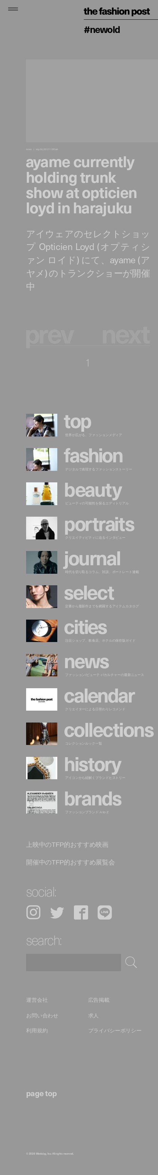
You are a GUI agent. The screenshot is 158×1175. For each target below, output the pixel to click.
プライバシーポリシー (115, 1030)
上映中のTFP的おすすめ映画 (67, 844)
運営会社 (36, 1000)
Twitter (57, 912)
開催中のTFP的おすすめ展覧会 (70, 862)
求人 (93, 1015)
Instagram (33, 912)
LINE (105, 912)
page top (41, 1093)
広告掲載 (99, 1000)
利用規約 (36, 1030)
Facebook (81, 912)
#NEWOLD (102, 29)
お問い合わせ (42, 1015)
